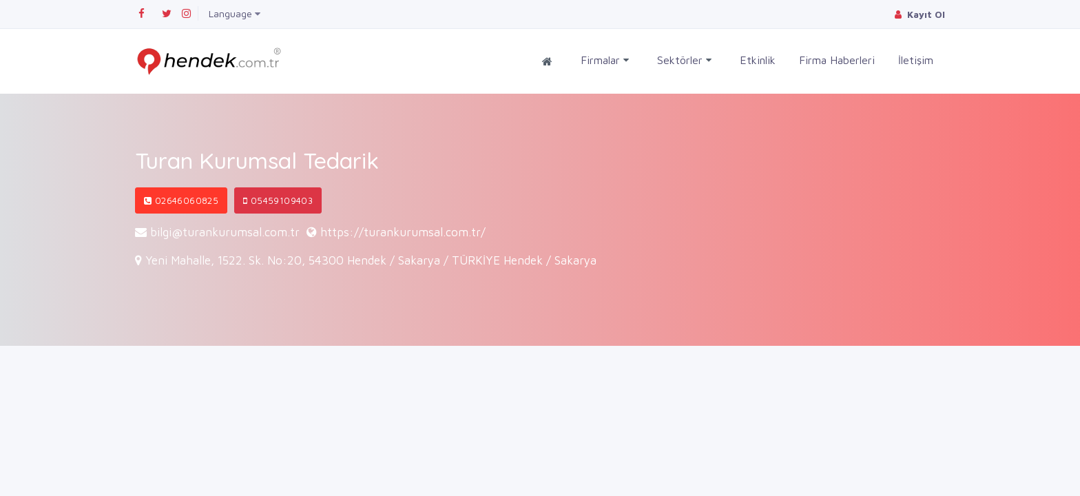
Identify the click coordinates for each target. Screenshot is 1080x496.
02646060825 (181, 200)
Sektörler (684, 60)
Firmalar (605, 60)
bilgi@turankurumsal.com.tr (225, 232)
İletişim (915, 60)
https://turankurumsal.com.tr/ (403, 232)
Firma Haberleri (837, 60)
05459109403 (278, 200)
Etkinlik (758, 60)
